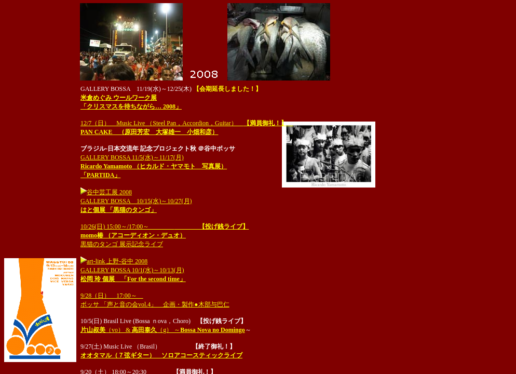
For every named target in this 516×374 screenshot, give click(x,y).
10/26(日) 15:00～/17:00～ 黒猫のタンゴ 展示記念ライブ (164, 235)
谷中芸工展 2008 (109, 192)
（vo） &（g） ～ (162, 329)
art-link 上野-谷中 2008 (113, 261)
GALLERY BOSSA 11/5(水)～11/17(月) (153, 166)
